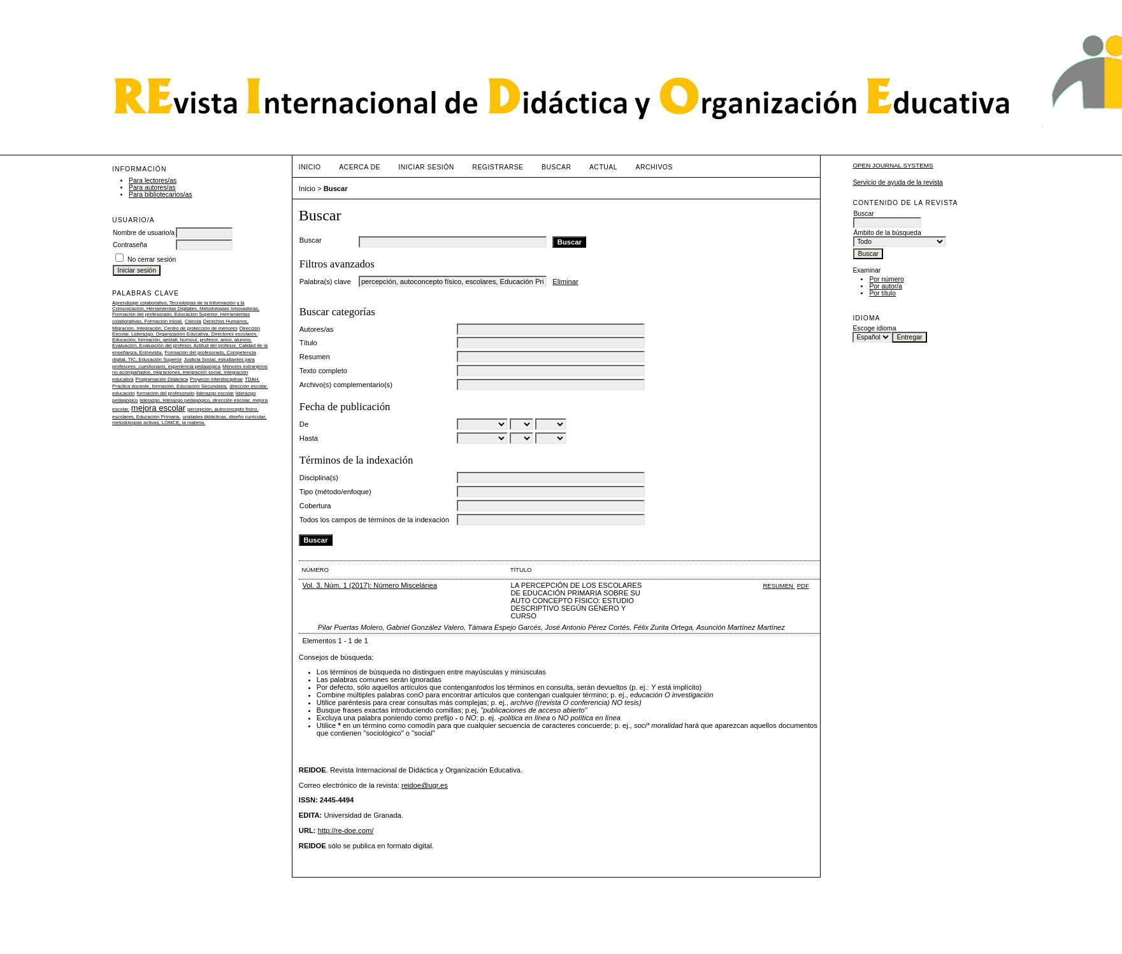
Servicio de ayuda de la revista (897, 182)
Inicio (310, 167)
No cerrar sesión (151, 259)
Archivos (653, 167)
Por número (886, 279)
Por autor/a (885, 286)
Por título (882, 293)
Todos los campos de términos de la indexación (374, 519)
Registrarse (497, 167)
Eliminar (565, 281)
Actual (603, 167)
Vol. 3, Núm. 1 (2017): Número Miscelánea (369, 585)
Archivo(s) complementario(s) (345, 384)
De (303, 424)
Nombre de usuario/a (144, 232)
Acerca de (359, 167)
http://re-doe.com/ (346, 830)
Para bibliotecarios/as (160, 194)
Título (308, 342)
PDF (803, 585)
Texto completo (323, 370)
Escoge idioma (874, 328)
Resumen (314, 356)
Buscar (556, 167)
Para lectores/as (152, 180)
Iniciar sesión (426, 167)
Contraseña (130, 244)
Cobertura (315, 505)
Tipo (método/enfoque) (335, 491)
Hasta (308, 438)
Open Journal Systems (892, 165)
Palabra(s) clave (325, 281)
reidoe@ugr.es (424, 785)
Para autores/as (152, 187)
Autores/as (316, 329)
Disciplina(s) (318, 477)
